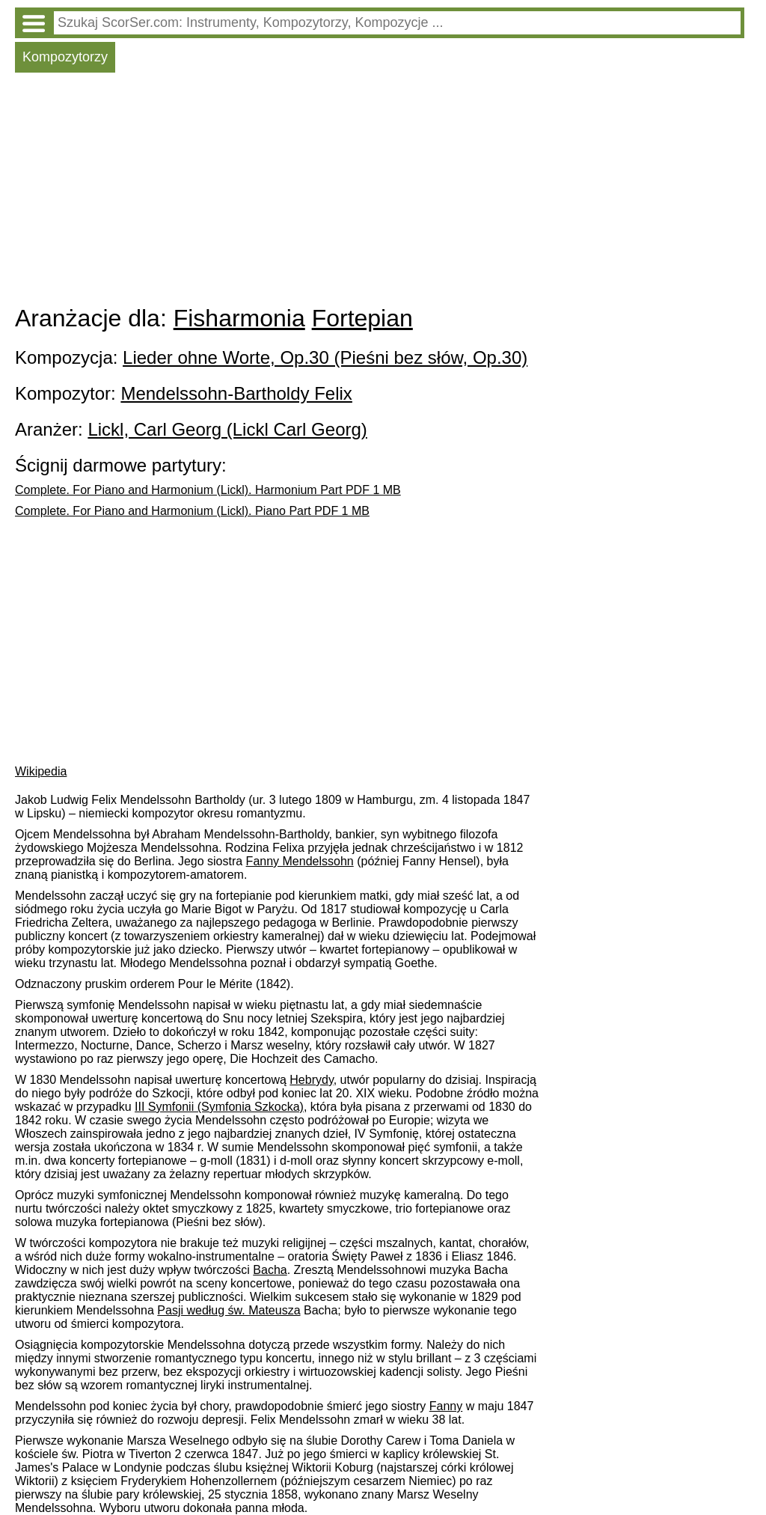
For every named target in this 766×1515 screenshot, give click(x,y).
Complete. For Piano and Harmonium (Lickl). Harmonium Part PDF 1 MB (208, 490)
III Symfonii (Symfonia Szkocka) (219, 1106)
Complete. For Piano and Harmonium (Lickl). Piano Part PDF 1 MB (192, 511)
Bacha (270, 1269)
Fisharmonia (239, 318)
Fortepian (362, 318)
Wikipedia (41, 771)
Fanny (445, 1406)
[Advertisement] (379, 192)
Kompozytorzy (65, 56)
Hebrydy (311, 1079)
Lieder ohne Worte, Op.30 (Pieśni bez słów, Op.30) (325, 357)
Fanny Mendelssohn (300, 861)
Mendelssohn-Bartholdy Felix (236, 393)
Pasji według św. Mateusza (228, 1310)
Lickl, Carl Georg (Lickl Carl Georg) (227, 429)
